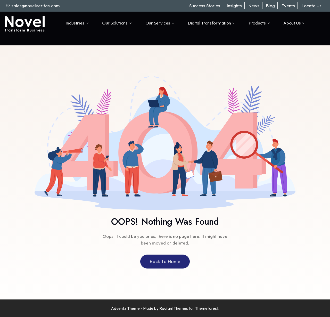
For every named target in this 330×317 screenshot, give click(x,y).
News (254, 5)
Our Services (160, 23)
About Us (294, 23)
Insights (234, 5)
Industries (77, 23)
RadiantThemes (173, 308)
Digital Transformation (212, 23)
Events (288, 5)
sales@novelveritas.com (35, 5)
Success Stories (204, 5)
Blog (270, 5)
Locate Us (311, 5)
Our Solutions (117, 23)
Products (259, 23)
